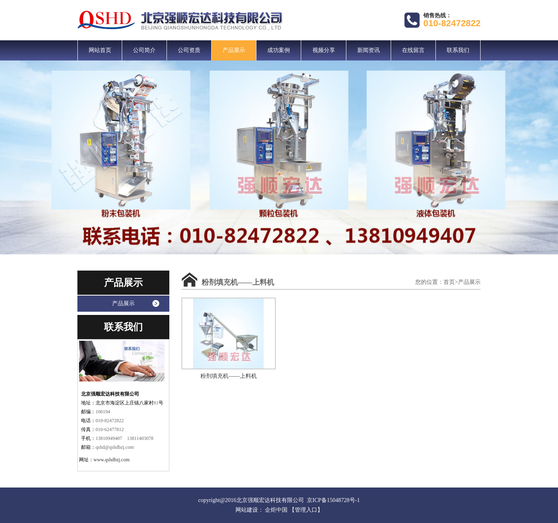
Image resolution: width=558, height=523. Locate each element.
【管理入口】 (306, 510)
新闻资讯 (368, 50)
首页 (449, 282)
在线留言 (413, 50)
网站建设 (246, 510)
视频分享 (323, 50)
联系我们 (458, 50)
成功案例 (278, 50)
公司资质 (189, 50)
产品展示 (234, 50)
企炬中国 (276, 510)
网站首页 (100, 50)
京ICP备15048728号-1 (333, 500)
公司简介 (144, 50)
